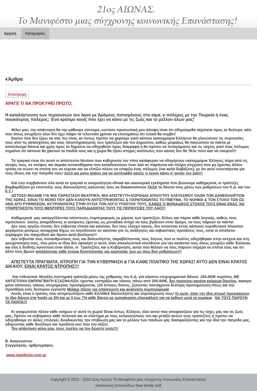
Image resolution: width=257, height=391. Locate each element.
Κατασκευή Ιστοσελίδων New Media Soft (129, 385)
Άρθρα (15, 79)
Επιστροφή (17, 94)
